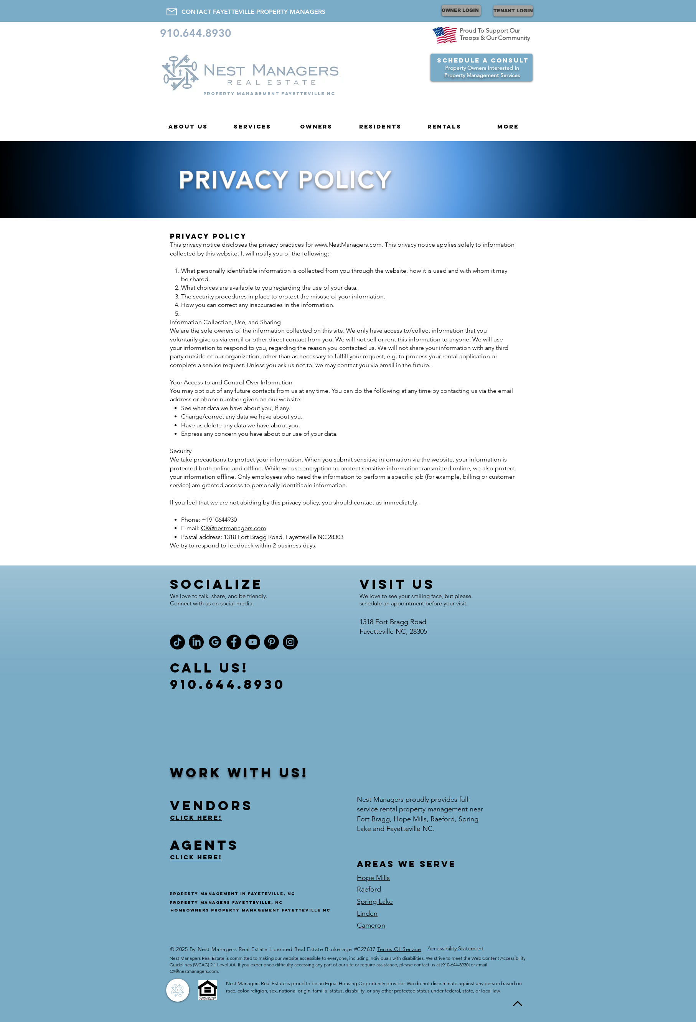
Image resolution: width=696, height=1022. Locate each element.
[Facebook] (233, 642)
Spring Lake (375, 901)
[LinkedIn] (196, 642)
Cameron (371, 925)
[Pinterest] (271, 642)
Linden (367, 913)
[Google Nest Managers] (215, 642)
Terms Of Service (399, 949)
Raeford (369, 889)
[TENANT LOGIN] (513, 10)
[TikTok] (177, 642)
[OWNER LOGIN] (461, 10)
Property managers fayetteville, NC (226, 902)
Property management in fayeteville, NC (232, 893)
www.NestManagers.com (348, 244)
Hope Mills (373, 878)
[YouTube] (252, 642)
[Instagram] (290, 642)
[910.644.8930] (198, 33)
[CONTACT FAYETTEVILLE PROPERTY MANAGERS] (253, 12)
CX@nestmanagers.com (233, 528)
